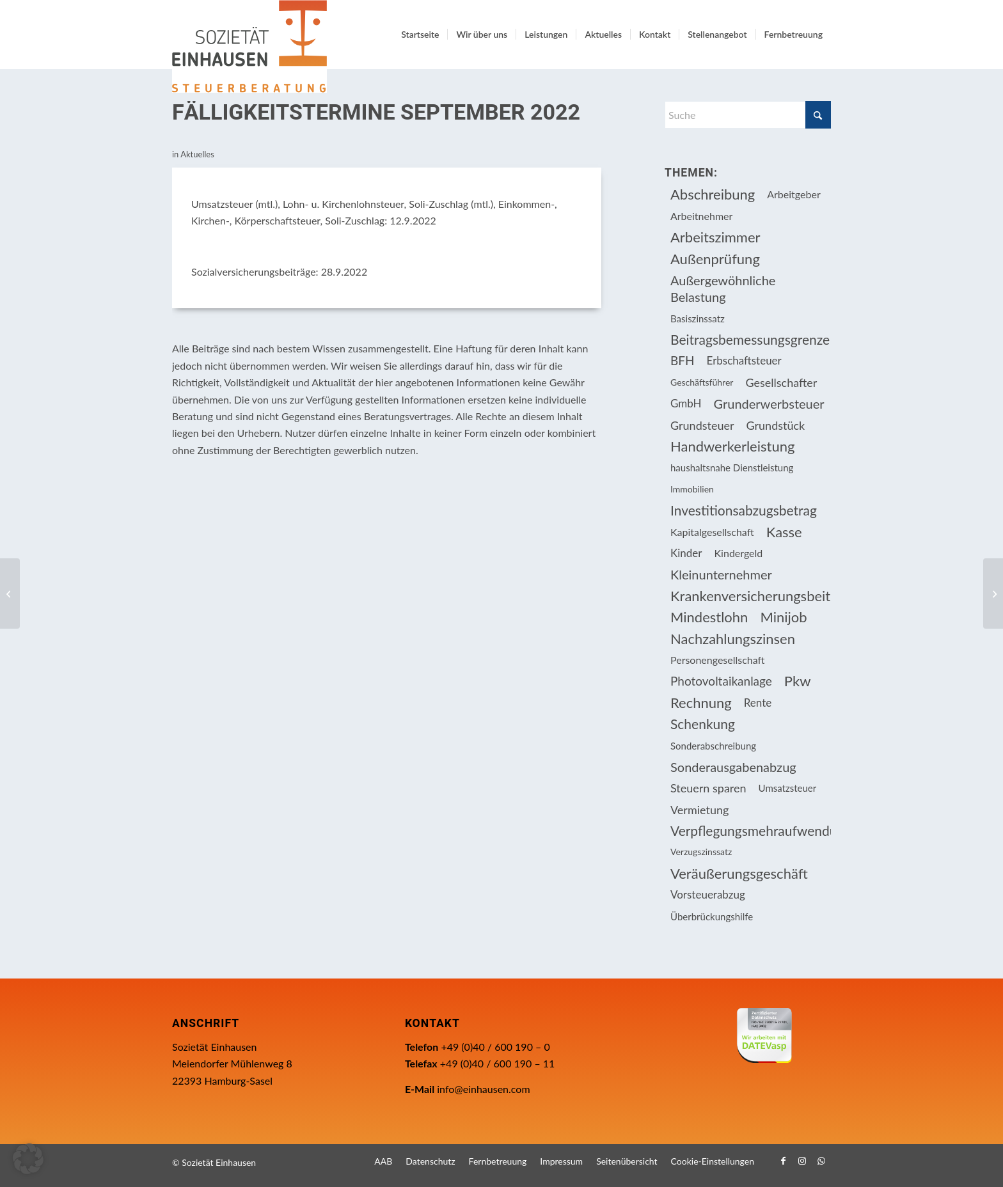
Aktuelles (197, 154)
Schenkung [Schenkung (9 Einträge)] (702, 724)
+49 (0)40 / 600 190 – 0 (495, 1047)
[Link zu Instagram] (802, 1160)
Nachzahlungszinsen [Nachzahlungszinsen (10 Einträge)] (732, 638)
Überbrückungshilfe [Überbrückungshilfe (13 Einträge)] (711, 916)
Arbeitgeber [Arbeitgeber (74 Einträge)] (793, 194)
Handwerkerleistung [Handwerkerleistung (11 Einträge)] (732, 446)
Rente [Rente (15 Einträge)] (757, 702)
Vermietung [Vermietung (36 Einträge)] (699, 810)
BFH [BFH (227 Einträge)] (682, 360)
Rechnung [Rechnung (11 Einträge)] (701, 702)
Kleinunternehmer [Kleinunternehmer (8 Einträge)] (721, 574)
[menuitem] (420, 34)
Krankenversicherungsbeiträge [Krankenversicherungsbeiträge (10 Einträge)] (750, 595)
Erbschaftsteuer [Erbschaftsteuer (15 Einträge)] (744, 360)
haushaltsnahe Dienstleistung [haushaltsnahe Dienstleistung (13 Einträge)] (731, 467)
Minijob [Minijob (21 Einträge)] (783, 616)
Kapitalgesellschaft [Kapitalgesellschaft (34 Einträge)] (712, 532)
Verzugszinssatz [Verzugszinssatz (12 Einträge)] (701, 851)
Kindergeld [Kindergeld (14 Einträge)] (739, 553)
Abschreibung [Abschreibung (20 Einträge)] (712, 194)
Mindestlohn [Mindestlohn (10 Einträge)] (709, 616)
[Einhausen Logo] (249, 46)
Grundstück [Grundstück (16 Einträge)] (775, 425)
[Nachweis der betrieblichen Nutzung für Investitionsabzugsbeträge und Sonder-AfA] (10, 593)
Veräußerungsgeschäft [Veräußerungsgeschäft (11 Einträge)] (739, 873)
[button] (28, 1159)
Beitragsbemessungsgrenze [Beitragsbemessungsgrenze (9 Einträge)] (750, 339)
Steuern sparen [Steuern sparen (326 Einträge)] (708, 788)
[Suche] (748, 115)
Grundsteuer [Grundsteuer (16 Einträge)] (702, 425)
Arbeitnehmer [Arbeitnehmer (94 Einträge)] (701, 216)
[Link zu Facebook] (783, 1160)
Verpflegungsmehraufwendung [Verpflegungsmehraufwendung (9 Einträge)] (750, 830)
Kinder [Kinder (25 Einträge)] (686, 553)
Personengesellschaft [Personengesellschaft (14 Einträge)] (717, 660)
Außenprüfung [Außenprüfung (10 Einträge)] (715, 258)
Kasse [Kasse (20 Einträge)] (784, 531)
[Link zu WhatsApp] (821, 1160)
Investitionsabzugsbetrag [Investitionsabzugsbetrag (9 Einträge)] (743, 510)
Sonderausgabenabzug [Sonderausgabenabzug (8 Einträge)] (733, 766)
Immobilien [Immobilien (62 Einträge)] (692, 488)
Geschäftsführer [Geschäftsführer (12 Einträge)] (701, 382)
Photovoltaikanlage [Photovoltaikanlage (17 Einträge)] (721, 680)
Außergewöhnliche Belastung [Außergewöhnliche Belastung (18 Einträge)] (722, 288)
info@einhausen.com (483, 1089)
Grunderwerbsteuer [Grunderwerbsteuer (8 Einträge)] (769, 403)
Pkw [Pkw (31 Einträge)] (797, 680)
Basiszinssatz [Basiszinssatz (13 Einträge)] (697, 318)
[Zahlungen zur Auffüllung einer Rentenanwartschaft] (993, 593)
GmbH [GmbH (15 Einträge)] (686, 403)
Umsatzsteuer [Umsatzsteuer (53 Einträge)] (788, 788)
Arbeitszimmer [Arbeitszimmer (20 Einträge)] (715, 237)
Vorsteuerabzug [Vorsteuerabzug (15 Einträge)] (707, 894)
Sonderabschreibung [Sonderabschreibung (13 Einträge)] (713, 745)
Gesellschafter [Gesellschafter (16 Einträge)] (781, 382)
